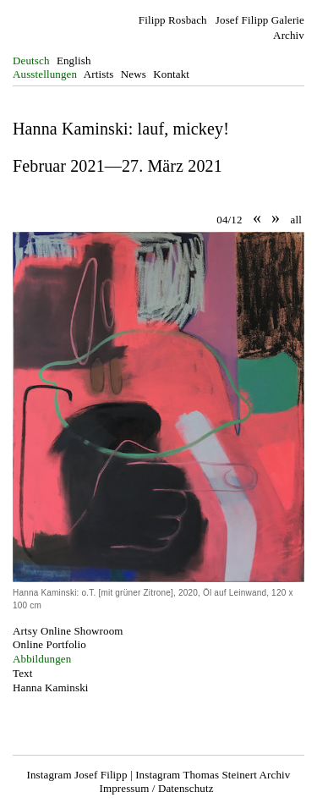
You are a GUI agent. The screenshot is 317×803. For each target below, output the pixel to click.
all (296, 219)
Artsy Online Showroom (68, 630)
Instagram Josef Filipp (77, 774)
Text (22, 673)
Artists (99, 74)
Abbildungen (42, 658)
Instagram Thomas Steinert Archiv (212, 774)
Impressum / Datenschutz (156, 788)
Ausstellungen (45, 74)
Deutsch (31, 60)
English (74, 60)
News (133, 74)
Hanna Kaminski (51, 687)
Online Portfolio (49, 644)
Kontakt (171, 74)
